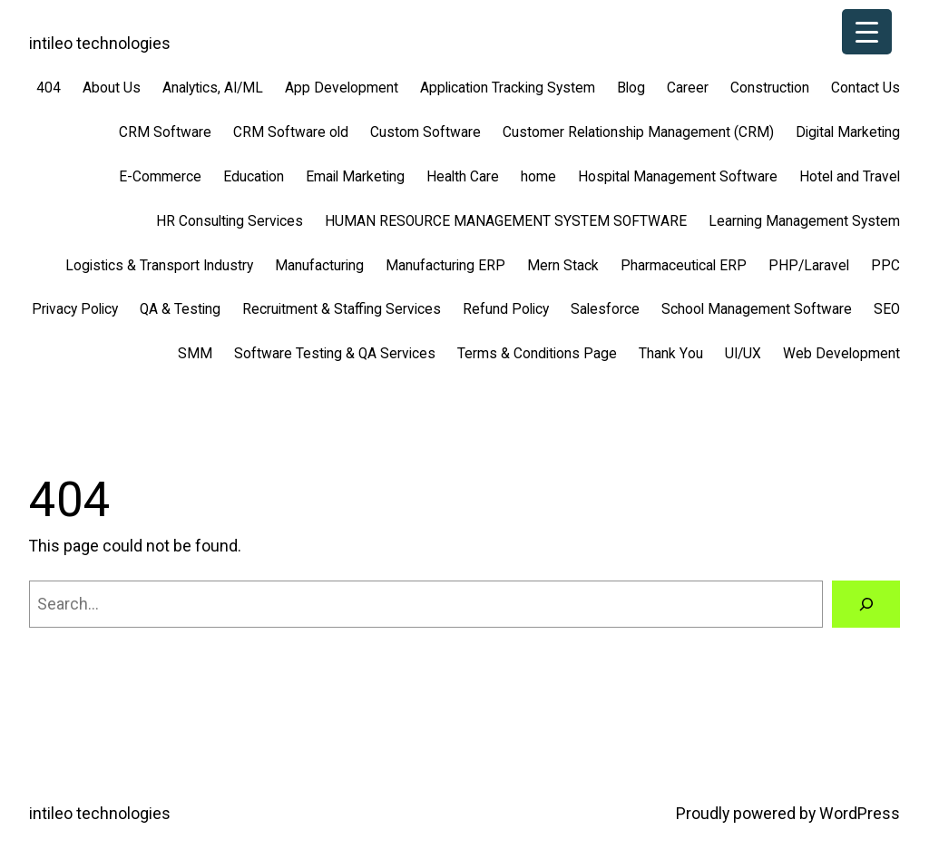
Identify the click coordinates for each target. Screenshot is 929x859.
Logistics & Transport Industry (159, 266)
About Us (112, 88)
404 (48, 88)
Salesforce (605, 309)
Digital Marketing (848, 132)
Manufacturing (319, 266)
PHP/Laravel (808, 266)
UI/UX (743, 354)
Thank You (671, 354)
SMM (195, 354)
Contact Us (865, 88)
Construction (769, 88)
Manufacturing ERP (445, 266)
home (538, 177)
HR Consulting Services (229, 221)
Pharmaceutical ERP (684, 266)
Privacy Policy (75, 309)
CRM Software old (290, 132)
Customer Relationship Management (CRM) (638, 132)
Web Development (841, 354)
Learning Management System (804, 221)
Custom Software (425, 132)
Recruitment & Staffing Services (341, 309)
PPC (885, 266)
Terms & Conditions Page (537, 354)
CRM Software (165, 132)
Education (253, 177)
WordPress (859, 814)
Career (688, 88)
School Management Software (756, 309)
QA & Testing (180, 309)
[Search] (866, 604)
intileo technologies (100, 43)
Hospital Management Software (677, 177)
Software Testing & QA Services (334, 354)
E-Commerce (160, 177)
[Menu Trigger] (867, 31)
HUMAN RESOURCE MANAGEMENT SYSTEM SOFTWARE (506, 221)
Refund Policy (506, 309)
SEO (887, 309)
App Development (341, 88)
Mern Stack (563, 266)
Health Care (462, 177)
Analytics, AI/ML (212, 88)
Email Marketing (355, 177)
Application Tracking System (507, 88)
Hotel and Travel (849, 177)
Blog (631, 88)
